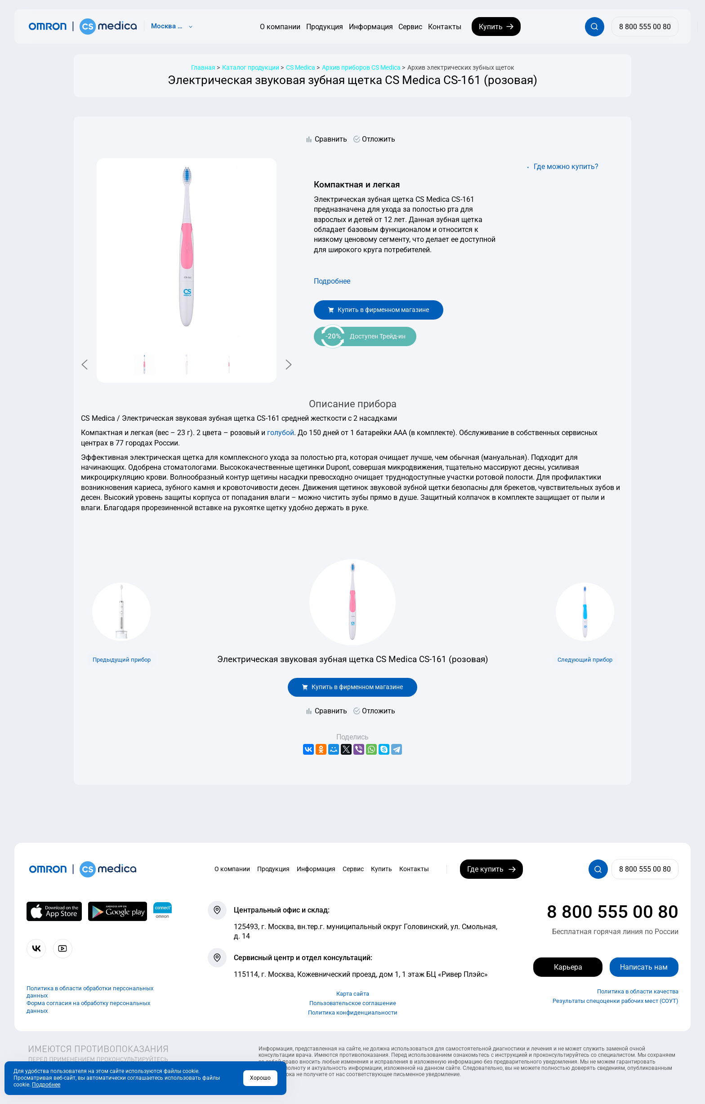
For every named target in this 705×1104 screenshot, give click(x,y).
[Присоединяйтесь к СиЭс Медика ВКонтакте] (36, 948)
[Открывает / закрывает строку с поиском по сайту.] (594, 26)
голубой (280, 432)
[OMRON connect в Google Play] (117, 911)
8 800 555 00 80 (612, 911)
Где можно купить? (566, 166)
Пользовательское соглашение (352, 1003)
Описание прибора (353, 404)
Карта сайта (352, 993)
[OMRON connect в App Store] (54, 911)
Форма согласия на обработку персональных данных (88, 1007)
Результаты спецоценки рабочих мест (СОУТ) (615, 1000)
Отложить (378, 139)
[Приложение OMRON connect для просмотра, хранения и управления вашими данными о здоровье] (162, 911)
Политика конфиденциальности (352, 1012)
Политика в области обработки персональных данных (90, 992)
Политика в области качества (637, 991)
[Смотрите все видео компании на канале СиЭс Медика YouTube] (62, 948)
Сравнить (331, 139)
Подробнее (332, 281)
